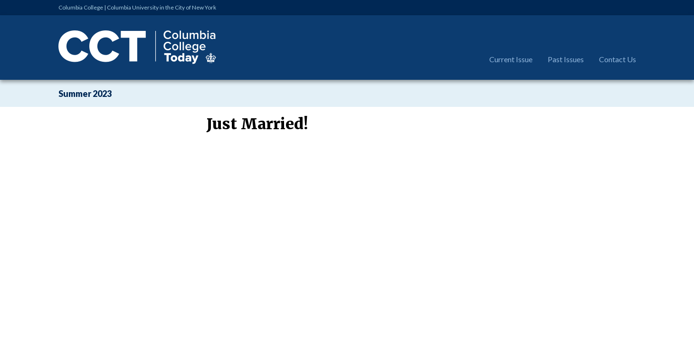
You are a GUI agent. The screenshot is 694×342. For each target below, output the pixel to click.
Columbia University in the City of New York (161, 7)
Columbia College (80, 7)
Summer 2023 (85, 93)
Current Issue (510, 59)
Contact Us (617, 59)
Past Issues (566, 59)
